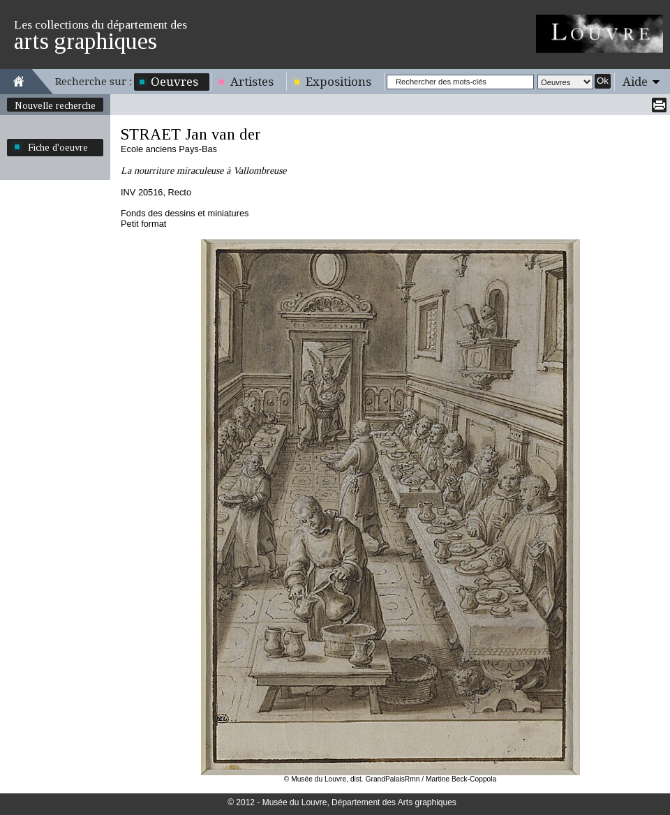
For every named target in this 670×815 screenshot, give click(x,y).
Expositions (338, 82)
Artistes (252, 82)
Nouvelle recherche (55, 105)
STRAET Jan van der (190, 134)
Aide (635, 82)
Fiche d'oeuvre (58, 147)
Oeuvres (174, 82)
